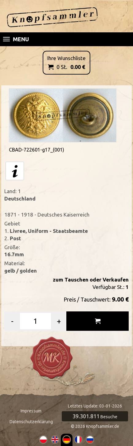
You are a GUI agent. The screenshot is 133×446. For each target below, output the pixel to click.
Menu (16, 39)
